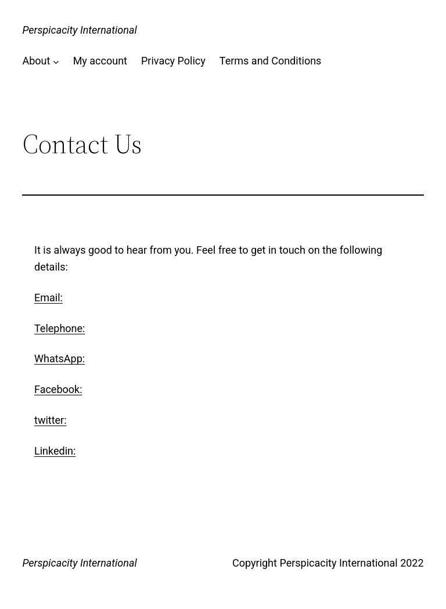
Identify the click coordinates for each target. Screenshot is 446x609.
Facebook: (58, 389)
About (36, 61)
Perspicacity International (79, 30)
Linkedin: (54, 451)
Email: (48, 297)
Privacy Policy (173, 61)
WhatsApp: (59, 358)
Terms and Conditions (271, 61)
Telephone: (59, 328)
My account (100, 61)
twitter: (50, 420)
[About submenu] (56, 61)
